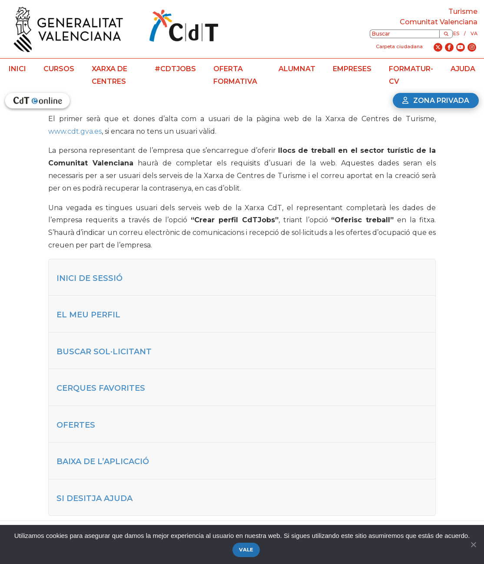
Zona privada (435, 100)
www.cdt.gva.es (75, 131)
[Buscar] (446, 34)
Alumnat (296, 69)
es (456, 33)
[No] (473, 544)
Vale (246, 550)
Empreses (352, 69)
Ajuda (463, 69)
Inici (17, 69)
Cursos (58, 69)
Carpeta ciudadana (399, 46)
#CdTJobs (175, 69)
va (474, 33)
